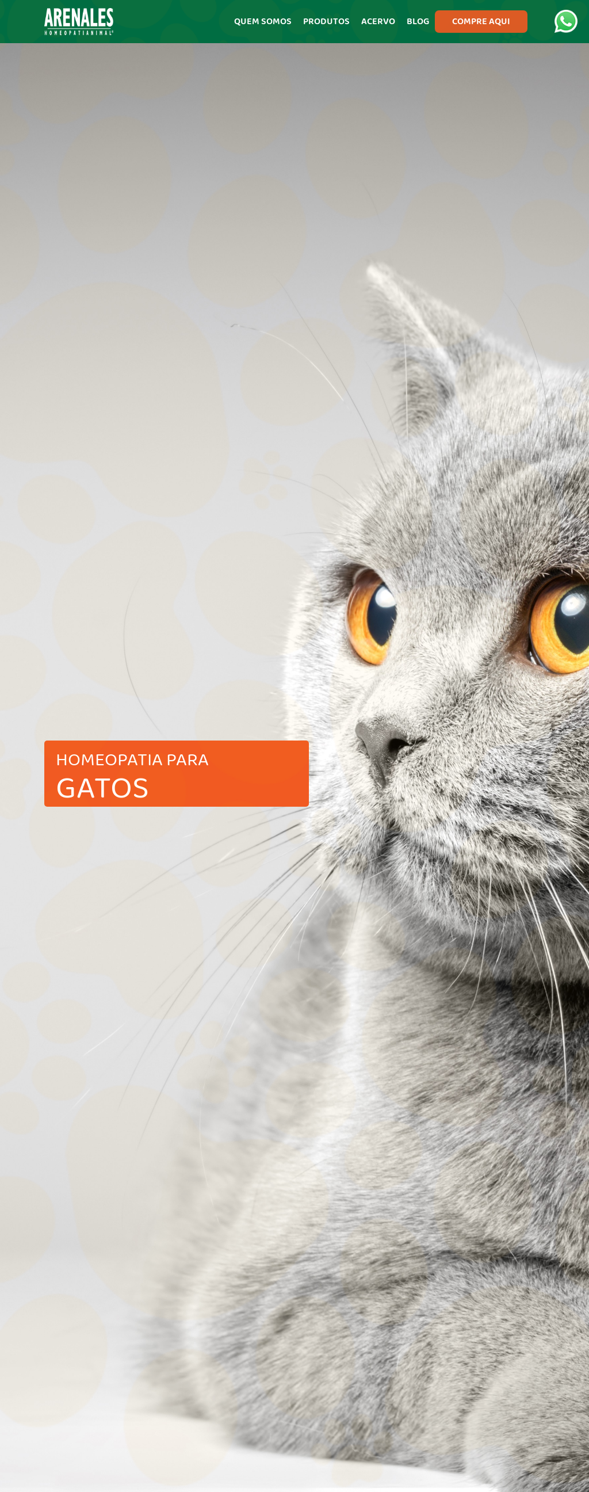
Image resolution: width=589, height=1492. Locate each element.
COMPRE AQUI (481, 21)
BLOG (418, 21)
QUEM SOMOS (263, 21)
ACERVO (378, 21)
